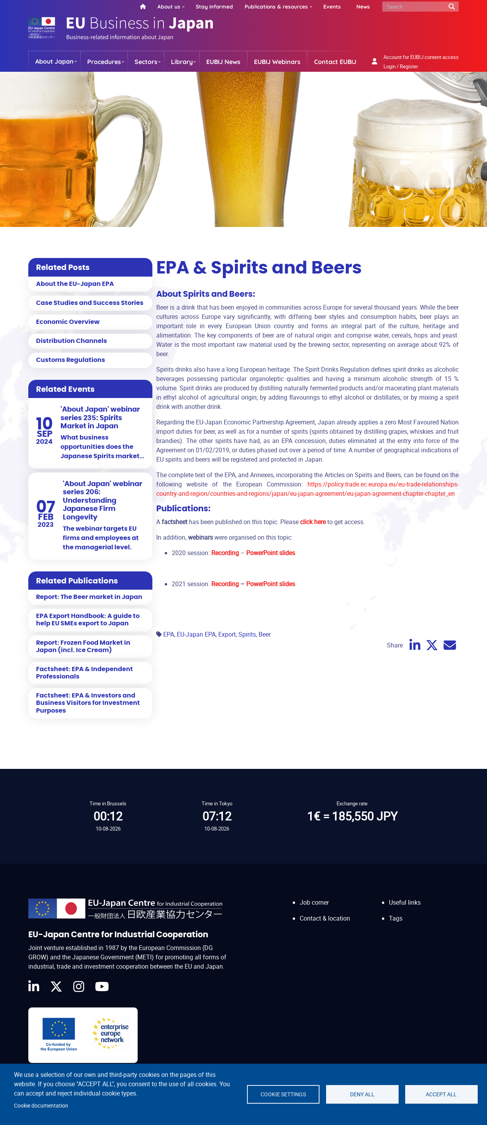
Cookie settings (283, 1094)
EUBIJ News (223, 62)
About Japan (54, 61)
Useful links (405, 902)
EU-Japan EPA (196, 634)
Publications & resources (276, 6)
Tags (395, 918)
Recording (225, 584)
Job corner (314, 902)
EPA (168, 634)
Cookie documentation (41, 1105)
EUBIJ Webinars (277, 62)
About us (168, 6)
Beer (265, 634)
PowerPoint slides (270, 584)
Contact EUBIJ (335, 62)
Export (227, 634)
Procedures (104, 62)
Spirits (247, 634)
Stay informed (214, 6)
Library (182, 62)
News (363, 6)
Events (332, 6)
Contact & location (325, 918)
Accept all (441, 1094)
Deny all (362, 1094)
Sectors (146, 62)
